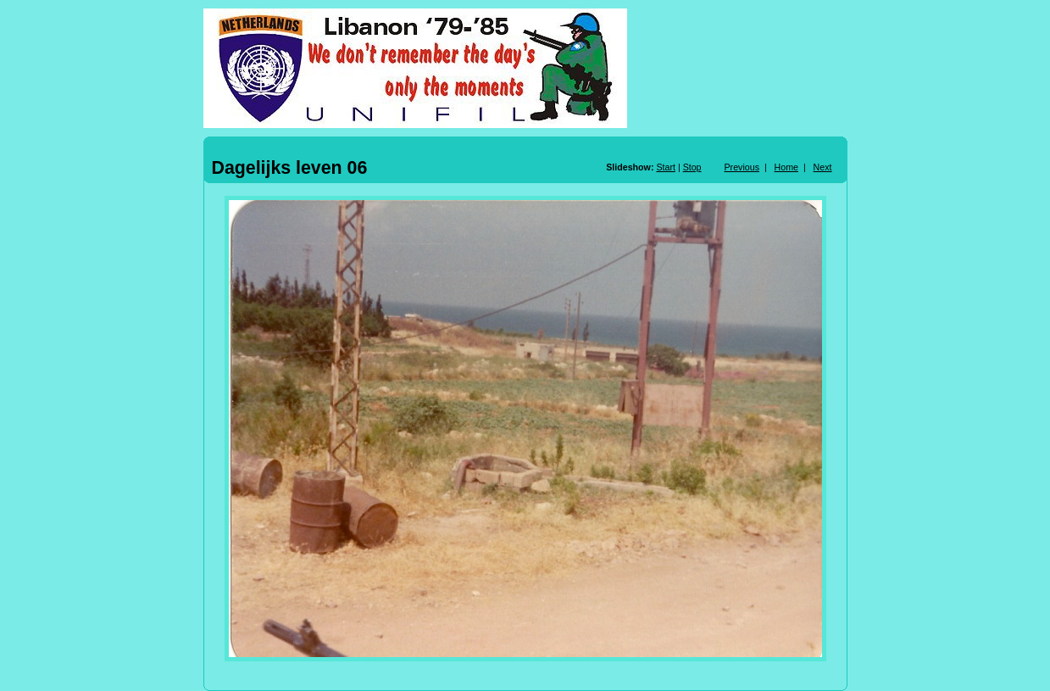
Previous (742, 167)
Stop (692, 167)
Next (823, 167)
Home (786, 167)
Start (665, 167)
